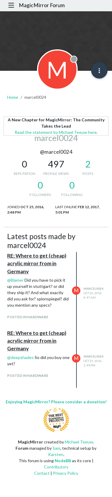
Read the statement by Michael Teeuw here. (56, 132)
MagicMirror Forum (42, 5)
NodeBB (63, 460)
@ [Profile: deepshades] (20, 357)
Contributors (56, 466)
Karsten (55, 454)
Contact (42, 473)
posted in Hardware (27, 317)
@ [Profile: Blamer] (15, 280)
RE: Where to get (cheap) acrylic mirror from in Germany (36, 264)
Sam (56, 448)
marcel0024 (93, 288)
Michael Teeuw (79, 441)
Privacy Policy (65, 473)
